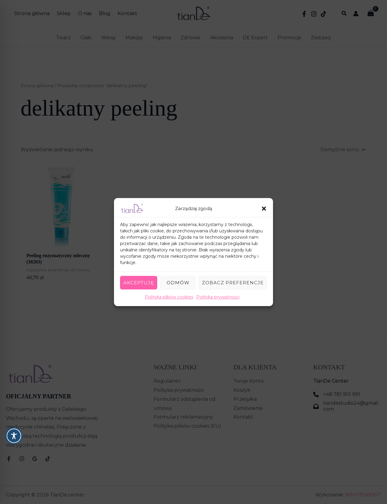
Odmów (178, 282)
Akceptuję (138, 282)
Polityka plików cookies (169, 297)
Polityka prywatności (217, 297)
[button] (264, 209)
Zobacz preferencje (233, 282)
